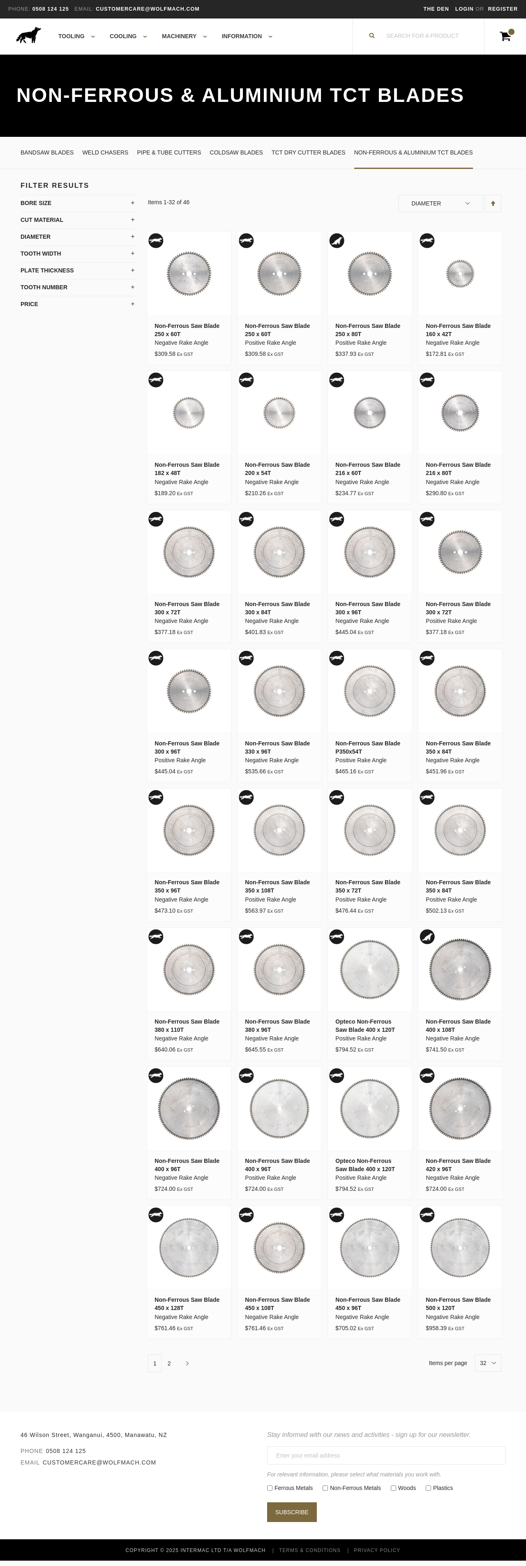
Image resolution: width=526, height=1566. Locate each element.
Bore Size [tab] (36, 208)
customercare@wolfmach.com (99, 1467)
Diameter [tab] (36, 242)
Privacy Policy (377, 1555)
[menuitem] (72, 39)
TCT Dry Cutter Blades (309, 157)
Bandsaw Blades (47, 157)
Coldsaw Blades (236, 157)
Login (465, 9)
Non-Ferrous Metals (355, 1493)
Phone (32, 1456)
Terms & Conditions (310, 1555)
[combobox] (422, 39)
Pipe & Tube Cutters (169, 157)
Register (503, 9)
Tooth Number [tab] (44, 292)
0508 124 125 (66, 1456)
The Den (436, 9)
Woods (407, 1493)
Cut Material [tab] (42, 225)
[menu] (162, 39)
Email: (84, 9)
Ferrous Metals (294, 1493)
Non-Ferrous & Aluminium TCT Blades (413, 157)
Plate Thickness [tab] (47, 275)
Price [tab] (29, 309)
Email (30, 1467)
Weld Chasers (105, 157)
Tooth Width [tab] (41, 259)
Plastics (443, 1493)
